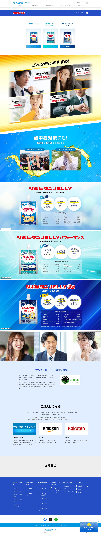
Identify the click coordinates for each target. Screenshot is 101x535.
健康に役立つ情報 (79, 13)
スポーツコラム (68, 491)
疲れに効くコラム (68, 487)
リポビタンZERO (18, 500)
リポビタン (69, 13)
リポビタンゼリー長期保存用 (43, 494)
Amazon (80, 489)
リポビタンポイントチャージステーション (56, 490)
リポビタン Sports (31, 489)
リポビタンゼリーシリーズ (43, 489)
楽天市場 (80, 492)
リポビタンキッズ (31, 494)
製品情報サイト (21, 3)
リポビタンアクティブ (43, 509)
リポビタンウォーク (43, 504)
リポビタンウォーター (43, 499)
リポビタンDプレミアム (18, 505)
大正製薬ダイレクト (83, 486)
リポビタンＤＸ (18, 491)
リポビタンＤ (17, 488)
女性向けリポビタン (18, 495)
